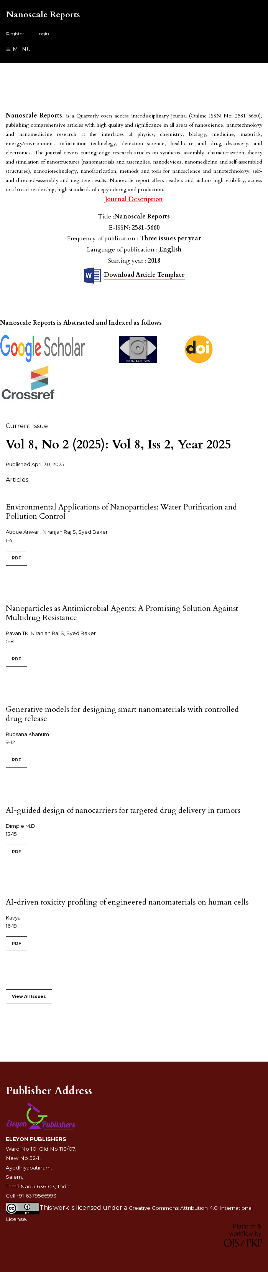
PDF (16, 558)
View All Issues (29, 996)
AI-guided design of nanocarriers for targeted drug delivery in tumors (123, 810)
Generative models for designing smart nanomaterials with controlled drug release (122, 714)
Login (42, 33)
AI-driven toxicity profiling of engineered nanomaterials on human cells (127, 902)
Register (15, 33)
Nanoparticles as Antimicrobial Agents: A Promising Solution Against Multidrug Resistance (122, 613)
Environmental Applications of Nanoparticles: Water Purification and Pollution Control (121, 511)
